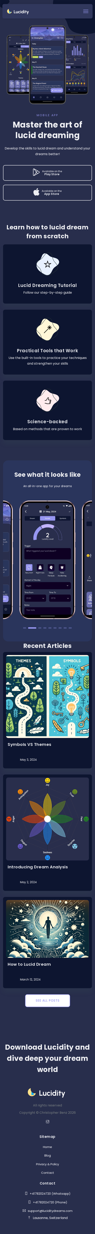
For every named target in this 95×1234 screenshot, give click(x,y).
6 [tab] (55, 628)
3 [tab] (39, 628)
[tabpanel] (47, 559)
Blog (47, 1155)
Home (47, 1147)
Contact (47, 1173)
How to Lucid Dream (29, 964)
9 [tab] (70, 628)
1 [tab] (24, 628)
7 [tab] (60, 628)
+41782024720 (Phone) (47, 1202)
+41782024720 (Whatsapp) (47, 1193)
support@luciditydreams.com (48, 1211)
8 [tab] (65, 628)
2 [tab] (32, 628)
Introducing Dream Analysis (38, 867)
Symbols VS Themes (29, 744)
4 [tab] (44, 628)
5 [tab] (49, 628)
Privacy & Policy (47, 1164)
